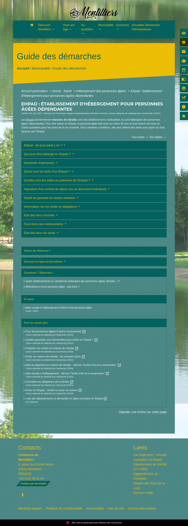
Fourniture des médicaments (44, 224)
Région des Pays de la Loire (149, 485)
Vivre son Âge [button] (69, 27)
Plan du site (116, 508)
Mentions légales (30, 508)
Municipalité (41, 68)
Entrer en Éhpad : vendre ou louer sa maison (54, 390)
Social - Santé (62, 91)
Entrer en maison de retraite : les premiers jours (55, 356)
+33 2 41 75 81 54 (31, 478)
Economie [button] (122, 25)
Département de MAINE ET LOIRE (150, 467)
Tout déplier (158, 137)
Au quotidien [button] (87, 27)
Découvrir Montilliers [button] (45, 27)
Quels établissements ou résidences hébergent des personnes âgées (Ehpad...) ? (73, 281)
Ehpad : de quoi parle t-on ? (43, 145)
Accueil (23, 68)
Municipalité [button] (105, 25)
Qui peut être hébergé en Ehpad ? (48, 154)
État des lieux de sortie (40, 233)
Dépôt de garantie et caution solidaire (50, 198)
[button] (32, 25)
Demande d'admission (39, 163)
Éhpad (30, 119)
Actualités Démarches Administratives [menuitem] (146, 27)
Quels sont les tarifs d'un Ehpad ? (47, 171)
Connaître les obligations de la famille (49, 381)
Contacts (29, 447)
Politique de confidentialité (64, 508)
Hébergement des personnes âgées (101, 91)
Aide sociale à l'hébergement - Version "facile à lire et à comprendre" (67, 373)
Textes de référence (36, 250)
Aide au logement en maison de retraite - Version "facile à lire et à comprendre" (73, 365)
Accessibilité (95, 508)
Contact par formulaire (33, 483)
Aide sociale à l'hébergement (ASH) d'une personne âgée (58, 307)
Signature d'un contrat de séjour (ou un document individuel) (65, 189)
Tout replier (140, 137)
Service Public (143, 493)
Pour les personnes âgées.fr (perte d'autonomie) (56, 331)
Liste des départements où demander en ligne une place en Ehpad (66, 398)
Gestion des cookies (142, 508)
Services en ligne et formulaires (43, 261)
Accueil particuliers (35, 91)
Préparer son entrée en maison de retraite (52, 348)
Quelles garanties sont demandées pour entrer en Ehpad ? (62, 339)
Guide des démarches (69, 68)
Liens (140, 447)
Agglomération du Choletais (145, 476)
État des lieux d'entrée (39, 215)
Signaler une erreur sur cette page (143, 412)
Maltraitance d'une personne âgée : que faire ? (52, 286)
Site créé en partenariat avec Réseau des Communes (94, 522)
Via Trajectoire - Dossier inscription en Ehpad (150, 457)
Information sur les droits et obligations (51, 206)
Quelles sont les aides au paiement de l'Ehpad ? (57, 180)
